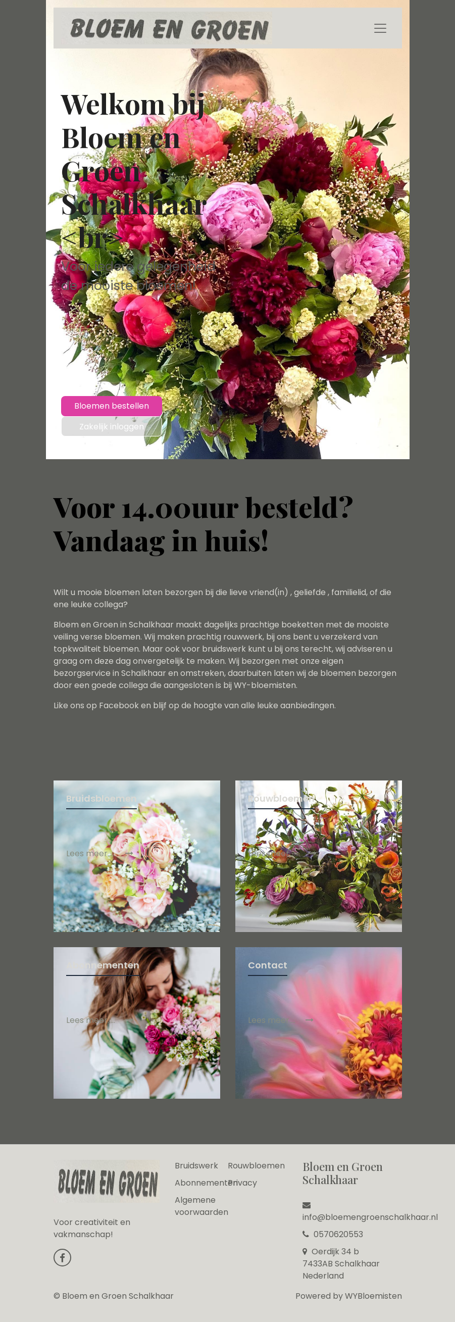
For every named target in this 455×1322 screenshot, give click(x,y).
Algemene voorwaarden (201, 1206)
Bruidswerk (196, 1165)
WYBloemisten (373, 1296)
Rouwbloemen (256, 1165)
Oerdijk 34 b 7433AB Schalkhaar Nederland (341, 1264)
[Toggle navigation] (380, 28)
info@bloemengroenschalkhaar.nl (370, 1212)
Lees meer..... (99, 853)
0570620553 (332, 1234)
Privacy (242, 1183)
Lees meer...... (282, 853)
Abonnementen (206, 1183)
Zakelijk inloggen (111, 426)
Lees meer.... (281, 1020)
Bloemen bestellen (111, 406)
